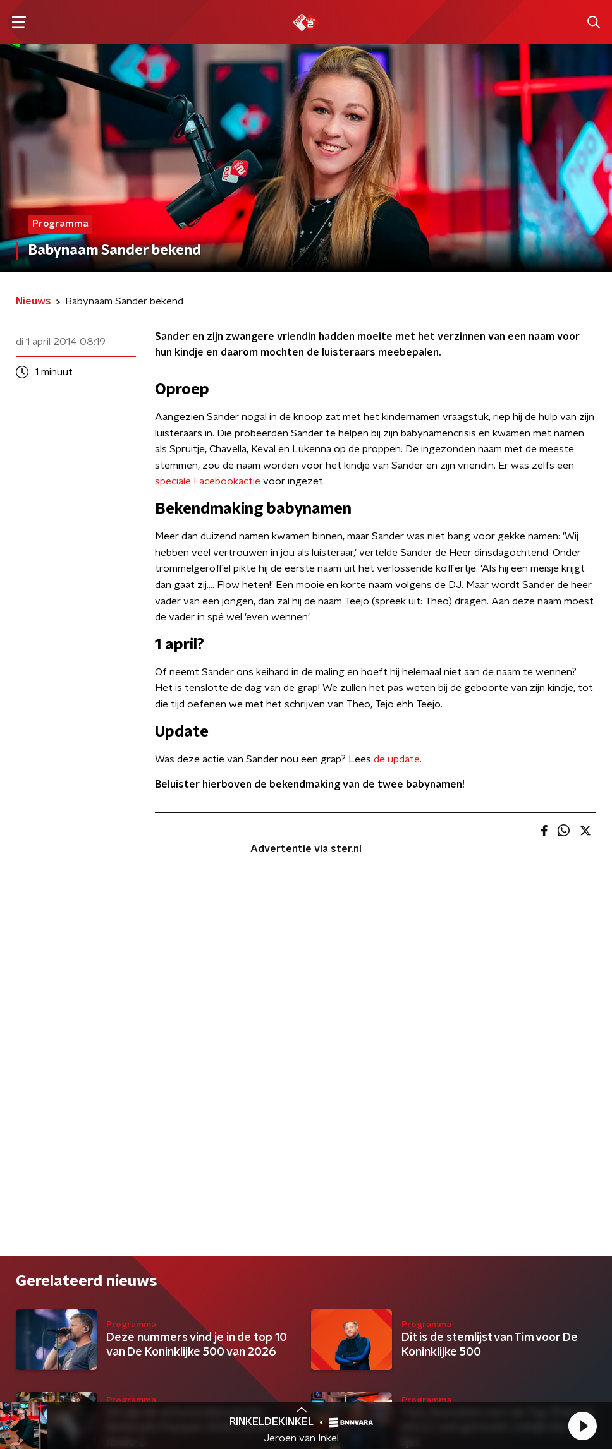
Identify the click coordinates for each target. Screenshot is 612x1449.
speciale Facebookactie (207, 481)
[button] (582, 1425)
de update (397, 759)
